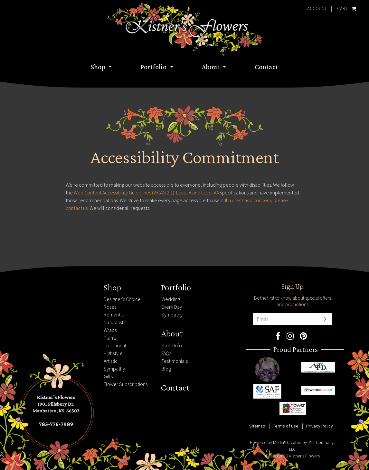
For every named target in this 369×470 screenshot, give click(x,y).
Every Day (171, 307)
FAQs (166, 353)
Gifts (108, 376)
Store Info (171, 345)
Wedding (170, 299)
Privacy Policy (319, 426)
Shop (99, 67)
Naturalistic (115, 322)
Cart (345, 7)
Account (317, 8)
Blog (166, 368)
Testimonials (174, 361)
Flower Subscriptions (125, 384)
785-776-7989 (41, 285)
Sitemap (257, 426)
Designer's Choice (122, 299)
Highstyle (113, 353)
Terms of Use (285, 426)
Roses (110, 307)
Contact (266, 67)
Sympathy (114, 368)
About (211, 67)
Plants (110, 337)
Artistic (111, 361)
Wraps (110, 330)
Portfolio (154, 67)
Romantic (114, 314)
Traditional (115, 345)
